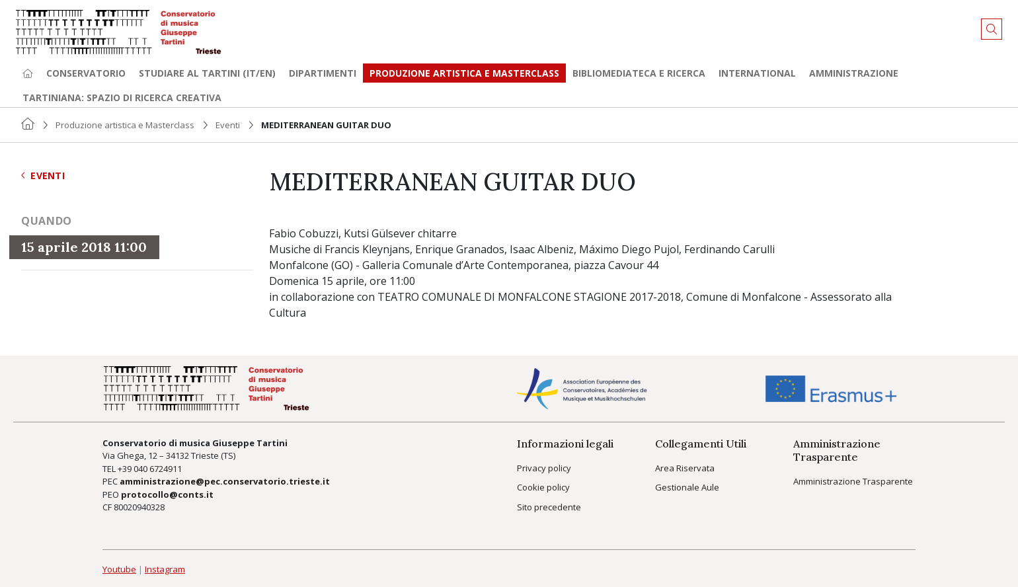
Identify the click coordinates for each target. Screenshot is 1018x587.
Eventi (227, 125)
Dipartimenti (322, 73)
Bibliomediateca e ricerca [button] (638, 73)
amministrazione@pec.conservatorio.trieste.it (225, 481)
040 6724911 (158, 469)
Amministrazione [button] (853, 73)
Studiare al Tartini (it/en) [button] (207, 73)
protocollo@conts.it (167, 494)
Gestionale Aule (687, 487)
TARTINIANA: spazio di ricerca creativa (121, 97)
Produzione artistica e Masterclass (464, 73)
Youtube (119, 569)
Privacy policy (544, 468)
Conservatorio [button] (86, 73)
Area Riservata (685, 468)
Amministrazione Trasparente (853, 481)
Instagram (165, 569)
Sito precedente (549, 507)
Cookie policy (543, 487)
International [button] (757, 73)
